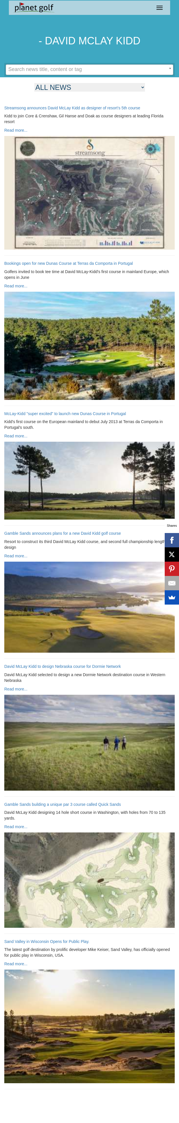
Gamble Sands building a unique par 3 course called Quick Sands (62, 804)
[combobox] (89, 69)
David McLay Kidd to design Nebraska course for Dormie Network (62, 666)
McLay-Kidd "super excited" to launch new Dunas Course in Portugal (65, 414)
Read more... (15, 130)
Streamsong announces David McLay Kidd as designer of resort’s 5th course (72, 108)
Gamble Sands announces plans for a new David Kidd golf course (62, 533)
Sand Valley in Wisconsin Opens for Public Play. (47, 942)
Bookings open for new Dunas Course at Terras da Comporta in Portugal (68, 263)
